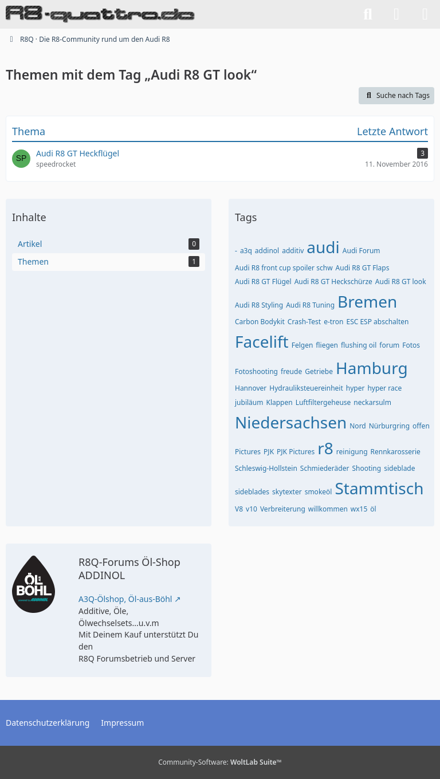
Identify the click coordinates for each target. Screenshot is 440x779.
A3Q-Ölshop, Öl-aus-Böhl (125, 598)
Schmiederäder (324, 468)
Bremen (367, 301)
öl (373, 509)
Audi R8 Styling (259, 305)
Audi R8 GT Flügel (263, 281)
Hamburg (372, 368)
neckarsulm (372, 402)
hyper (355, 388)
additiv (293, 250)
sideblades (252, 492)
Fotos (411, 345)
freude (291, 371)
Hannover (250, 388)
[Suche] (367, 14)
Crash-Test (304, 321)
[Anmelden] (396, 14)
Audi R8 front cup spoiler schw (284, 268)
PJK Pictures (296, 452)
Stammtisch (379, 488)
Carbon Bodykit (260, 321)
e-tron (333, 321)
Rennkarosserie (396, 452)
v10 (251, 509)
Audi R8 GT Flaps (363, 268)
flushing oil (358, 345)
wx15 (359, 509)
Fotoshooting (256, 371)
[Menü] (425, 14)
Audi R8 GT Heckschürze (333, 281)
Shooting (366, 468)
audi (323, 247)
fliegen (327, 345)
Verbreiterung (282, 509)
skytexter (287, 492)
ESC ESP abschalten (377, 321)
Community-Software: (220, 762)
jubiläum (249, 402)
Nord (357, 426)
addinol (267, 250)
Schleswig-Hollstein (266, 468)
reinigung (352, 452)
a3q (246, 250)
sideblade (399, 468)
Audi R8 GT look (400, 281)
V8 (239, 509)
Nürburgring (389, 426)
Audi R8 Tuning (310, 305)
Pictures (248, 452)
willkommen (328, 509)
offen (421, 426)
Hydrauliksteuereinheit (306, 388)
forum (389, 345)
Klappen (279, 402)
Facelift (262, 341)
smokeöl (318, 492)
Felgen (302, 345)
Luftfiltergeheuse (323, 402)
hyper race (384, 388)
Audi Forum (361, 250)
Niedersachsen (291, 422)
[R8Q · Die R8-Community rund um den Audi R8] (100, 14)
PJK (269, 452)
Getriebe (319, 371)
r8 (325, 448)
